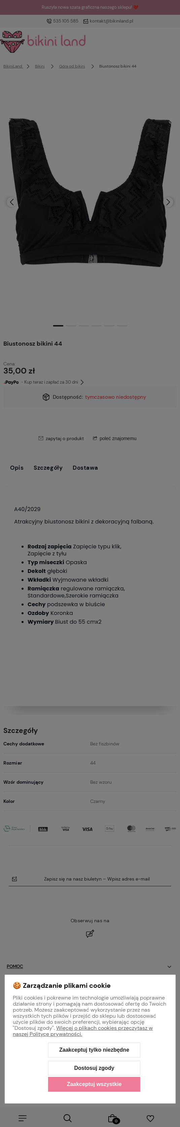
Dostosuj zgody (94, 1068)
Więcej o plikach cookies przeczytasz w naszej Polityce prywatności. (83, 1031)
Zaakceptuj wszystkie (94, 1084)
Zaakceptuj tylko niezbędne (94, 1050)
